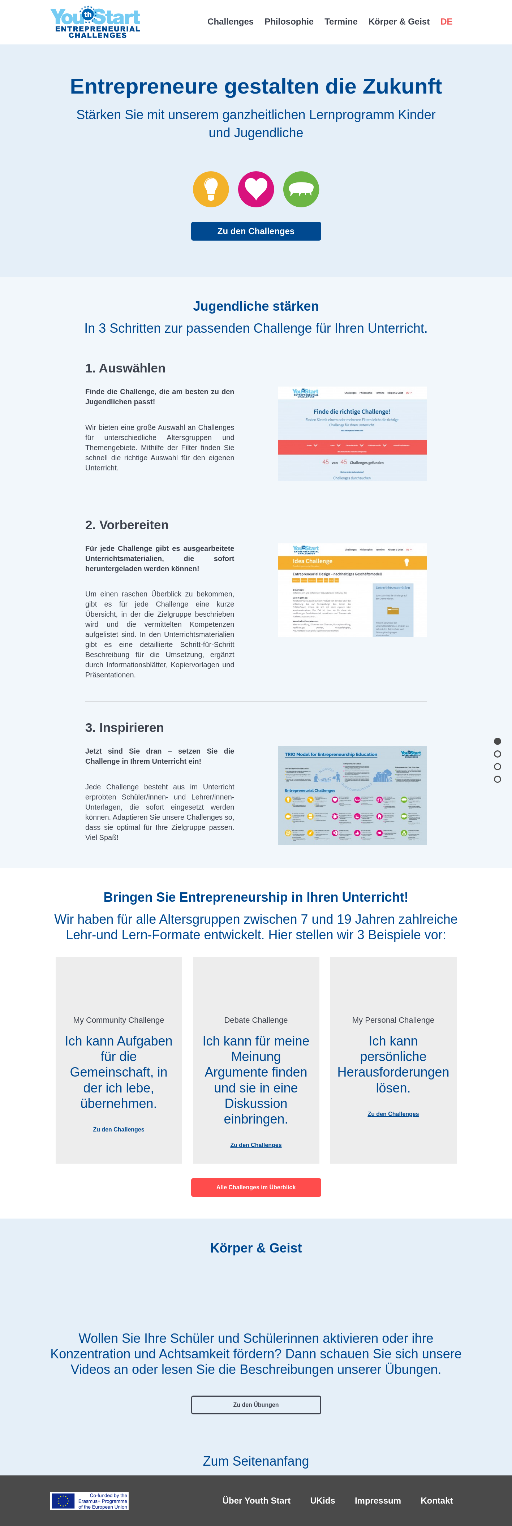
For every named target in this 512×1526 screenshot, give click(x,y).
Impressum (378, 1500)
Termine (341, 21)
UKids (322, 1500)
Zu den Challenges (256, 231)
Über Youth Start (257, 1500)
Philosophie (289, 21)
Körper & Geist (399, 21)
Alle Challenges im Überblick (256, 1187)
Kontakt (437, 1500)
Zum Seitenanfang (256, 1456)
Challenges (230, 21)
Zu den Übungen (256, 1405)
